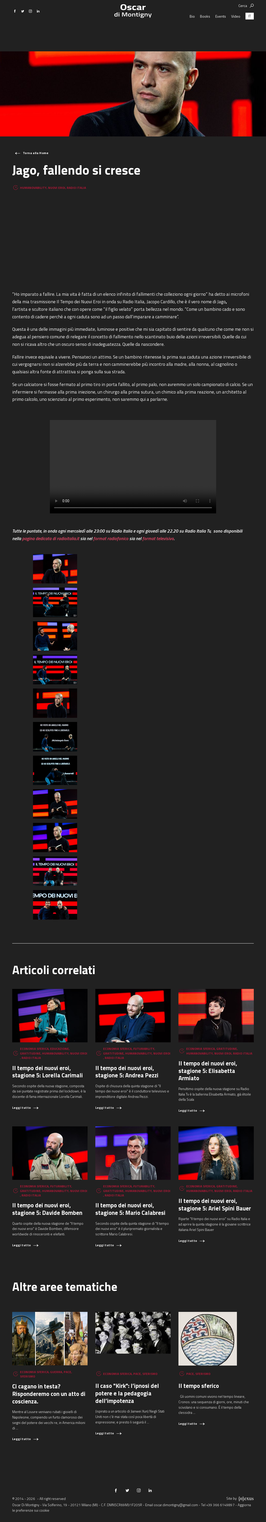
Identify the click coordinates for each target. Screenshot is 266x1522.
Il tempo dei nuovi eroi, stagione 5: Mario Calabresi (130, 1209)
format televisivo (158, 538)
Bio (192, 32)
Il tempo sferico (198, 1385)
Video (235, 32)
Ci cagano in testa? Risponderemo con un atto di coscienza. (48, 1394)
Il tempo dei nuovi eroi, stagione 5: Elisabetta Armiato (207, 1071)
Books (205, 32)
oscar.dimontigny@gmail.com (176, 1504)
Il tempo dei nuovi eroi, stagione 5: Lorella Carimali (47, 1071)
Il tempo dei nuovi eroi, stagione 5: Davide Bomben (47, 1209)
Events (220, 32)
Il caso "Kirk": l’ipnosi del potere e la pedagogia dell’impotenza (127, 1393)
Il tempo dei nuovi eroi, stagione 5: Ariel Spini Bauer (214, 1204)
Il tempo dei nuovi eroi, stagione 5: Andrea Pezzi (126, 1071)
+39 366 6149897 (220, 1504)
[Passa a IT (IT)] (250, 32)
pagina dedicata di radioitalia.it (50, 538)
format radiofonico (110, 538)
